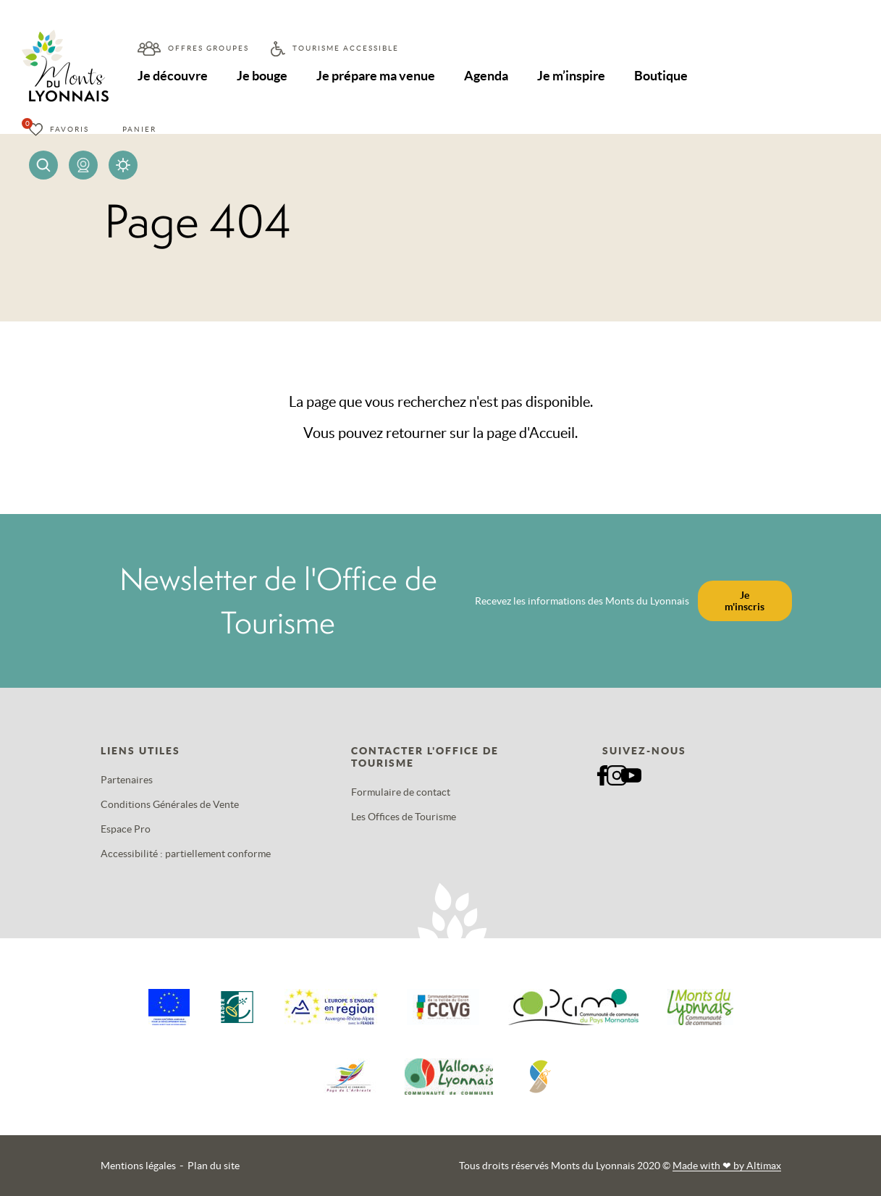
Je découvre (173, 75)
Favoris (69, 129)
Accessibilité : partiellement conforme (186, 853)
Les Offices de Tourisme (403, 816)
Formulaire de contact (400, 792)
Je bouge (262, 75)
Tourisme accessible (345, 48)
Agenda (486, 75)
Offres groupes (208, 48)
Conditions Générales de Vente (170, 804)
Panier (139, 129)
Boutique (661, 75)
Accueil (552, 433)
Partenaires (127, 780)
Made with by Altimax (727, 1165)
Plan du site (213, 1165)
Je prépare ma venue (375, 75)
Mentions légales (138, 1165)
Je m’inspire (571, 75)
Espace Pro (126, 829)
